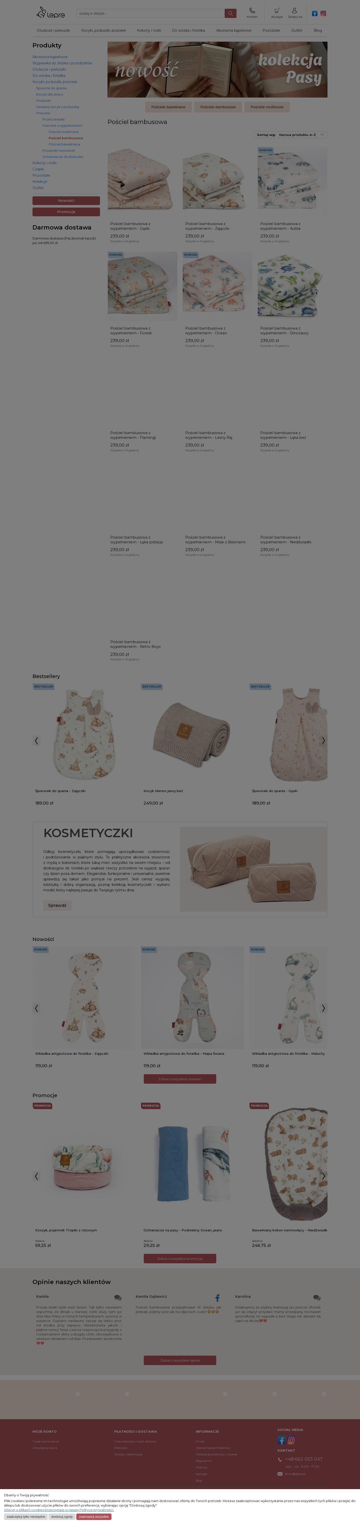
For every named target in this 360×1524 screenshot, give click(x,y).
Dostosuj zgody (61, 1517)
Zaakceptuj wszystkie (93, 1517)
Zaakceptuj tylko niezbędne (26, 1517)
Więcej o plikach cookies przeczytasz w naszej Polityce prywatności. (59, 1510)
